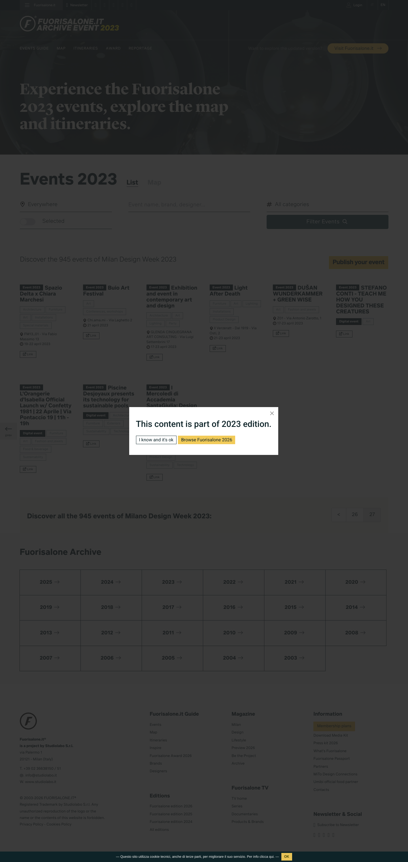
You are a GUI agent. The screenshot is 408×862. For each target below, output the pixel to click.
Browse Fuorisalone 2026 (206, 439)
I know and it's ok (156, 439)
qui (271, 857)
